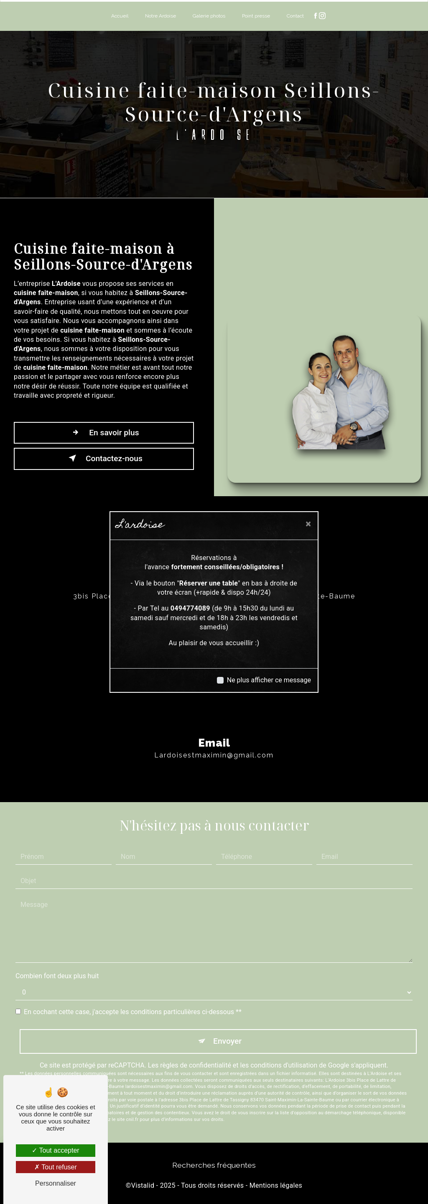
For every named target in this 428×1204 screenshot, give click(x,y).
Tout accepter (55, 1150)
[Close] (308, 523)
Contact (295, 16)
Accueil (119, 16)
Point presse (256, 16)
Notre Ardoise (160, 16)
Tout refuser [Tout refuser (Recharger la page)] (55, 1167)
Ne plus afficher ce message (269, 680)
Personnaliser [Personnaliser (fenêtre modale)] (55, 1183)
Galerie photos (209, 16)
